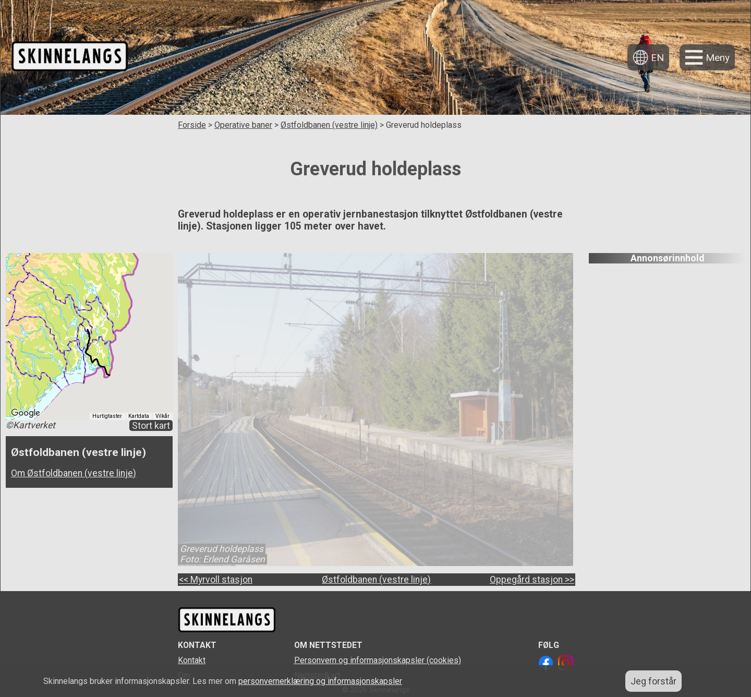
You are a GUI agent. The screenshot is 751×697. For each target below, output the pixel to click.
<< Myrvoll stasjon (215, 579)
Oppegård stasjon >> (532, 579)
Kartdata (138, 416)
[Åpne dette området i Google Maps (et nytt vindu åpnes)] (25, 413)
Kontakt (191, 660)
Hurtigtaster (107, 416)
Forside (192, 125)
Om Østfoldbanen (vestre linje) (73, 473)
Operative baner (243, 125)
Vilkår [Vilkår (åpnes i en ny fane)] (162, 416)
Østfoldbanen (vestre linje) (329, 125)
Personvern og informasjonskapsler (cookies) (377, 660)
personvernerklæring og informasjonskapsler (320, 681)
